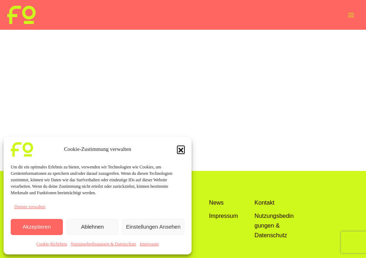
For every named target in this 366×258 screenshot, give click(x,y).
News (216, 202)
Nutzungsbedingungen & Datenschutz (103, 244)
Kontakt (264, 202)
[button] (180, 149)
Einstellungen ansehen (153, 227)
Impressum (149, 244)
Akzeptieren (37, 227)
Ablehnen (92, 227)
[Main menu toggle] (351, 15)
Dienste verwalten (29, 206)
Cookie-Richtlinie (51, 244)
